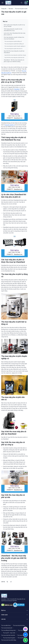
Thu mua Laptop (22, 630)
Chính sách (4, 614)
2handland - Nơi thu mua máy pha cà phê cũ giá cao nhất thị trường (14, 60)
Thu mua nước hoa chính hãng (8, 640)
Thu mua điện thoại (6, 625)
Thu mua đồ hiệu (22, 637)
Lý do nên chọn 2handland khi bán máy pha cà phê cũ (14, 33)
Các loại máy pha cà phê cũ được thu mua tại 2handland (14, 38)
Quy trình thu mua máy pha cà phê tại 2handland (14, 51)
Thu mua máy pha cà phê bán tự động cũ (14, 43)
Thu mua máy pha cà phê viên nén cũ (13, 48)
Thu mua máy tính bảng (19, 625)
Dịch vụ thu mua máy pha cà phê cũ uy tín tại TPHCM (14, 25)
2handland (17, 89)
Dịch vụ (3, 610)
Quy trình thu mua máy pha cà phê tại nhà (14, 57)
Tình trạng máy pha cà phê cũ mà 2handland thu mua (13, 29)
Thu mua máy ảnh (21, 635)
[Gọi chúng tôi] (7, 581)
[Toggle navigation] (2, 2)
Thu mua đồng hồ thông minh (8, 630)
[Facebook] (11, 581)
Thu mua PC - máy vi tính (9, 632)
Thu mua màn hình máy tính (8, 635)
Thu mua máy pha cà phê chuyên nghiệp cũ (14, 46)
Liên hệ (3, 619)
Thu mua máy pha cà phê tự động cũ (13, 41)
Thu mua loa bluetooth (6, 628)
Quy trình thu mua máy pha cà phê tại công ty (15, 55)
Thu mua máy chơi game (9, 637)
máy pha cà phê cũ (10, 125)
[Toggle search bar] (21, 3)
